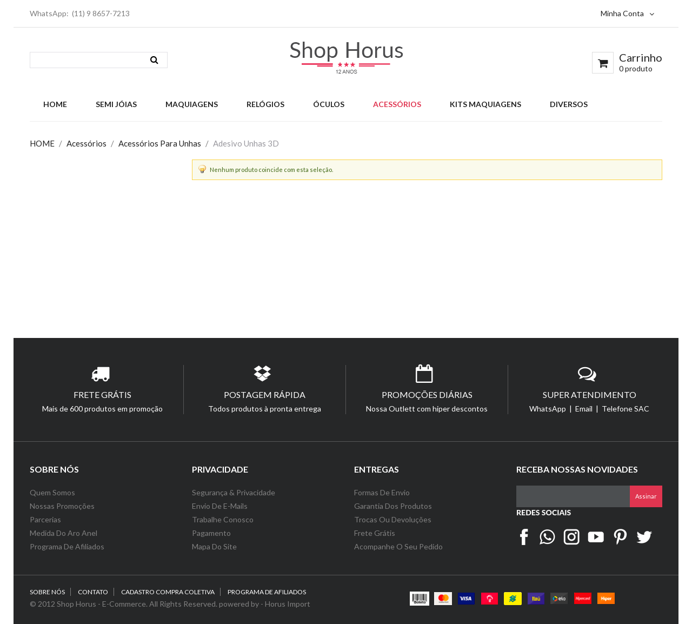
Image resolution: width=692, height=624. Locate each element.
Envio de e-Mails (220, 505)
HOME (42, 143)
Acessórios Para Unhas (159, 143)
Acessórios (86, 143)
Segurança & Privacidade (233, 492)
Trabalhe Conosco (223, 519)
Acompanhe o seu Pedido (398, 546)
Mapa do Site (215, 546)
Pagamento (211, 532)
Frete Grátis (374, 532)
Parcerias (45, 519)
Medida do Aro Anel (63, 532)
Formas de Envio (382, 492)
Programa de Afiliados (67, 546)
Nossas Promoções (62, 505)
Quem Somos (52, 492)
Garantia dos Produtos (393, 505)
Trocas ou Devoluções (392, 519)
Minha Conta (627, 13)
